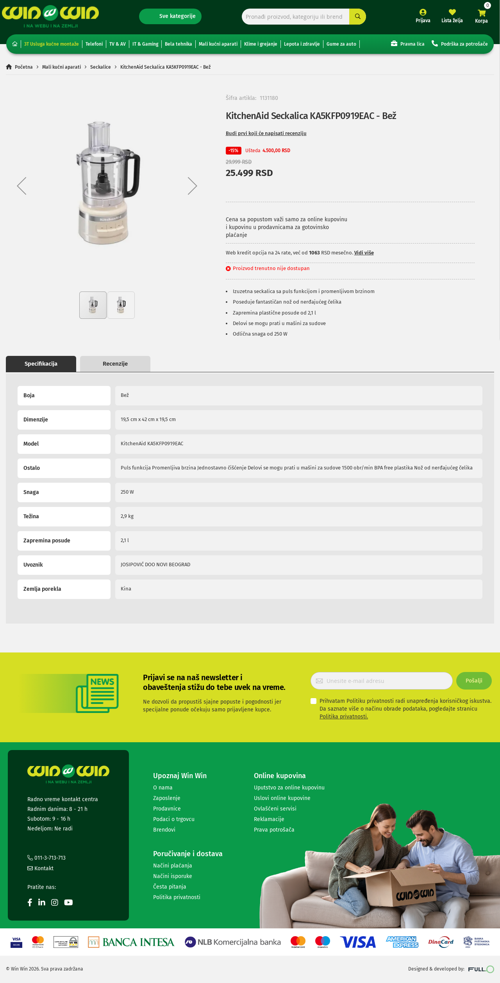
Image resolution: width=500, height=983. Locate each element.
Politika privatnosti (176, 897)
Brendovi (164, 830)
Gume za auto (341, 47)
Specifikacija (41, 366)
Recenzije (115, 366)
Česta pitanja (169, 886)
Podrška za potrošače (460, 46)
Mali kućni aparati (218, 47)
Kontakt (40, 869)
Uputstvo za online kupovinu (289, 787)
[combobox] (303, 18)
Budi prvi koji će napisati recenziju (266, 136)
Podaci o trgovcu (174, 819)
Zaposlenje (166, 798)
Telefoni (94, 47)
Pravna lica (408, 46)
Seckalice (100, 69)
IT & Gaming (145, 47)
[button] (21, 188)
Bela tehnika (178, 47)
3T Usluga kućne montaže (51, 47)
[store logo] (54, 18)
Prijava (418, 22)
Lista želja (448, 22)
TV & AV (117, 47)
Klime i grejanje (260, 47)
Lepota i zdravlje (302, 47)
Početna (24, 69)
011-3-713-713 (46, 858)
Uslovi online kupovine (282, 798)
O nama (163, 787)
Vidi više (364, 255)
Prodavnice (167, 808)
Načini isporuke (172, 876)
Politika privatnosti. (344, 717)
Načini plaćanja (172, 865)
